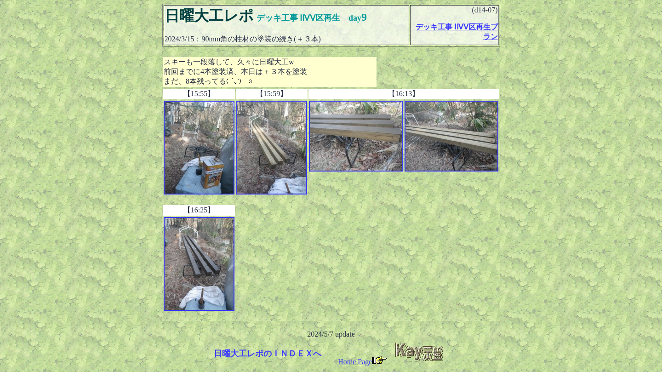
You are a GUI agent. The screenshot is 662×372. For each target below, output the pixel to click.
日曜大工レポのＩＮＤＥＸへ (267, 353)
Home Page (362, 362)
